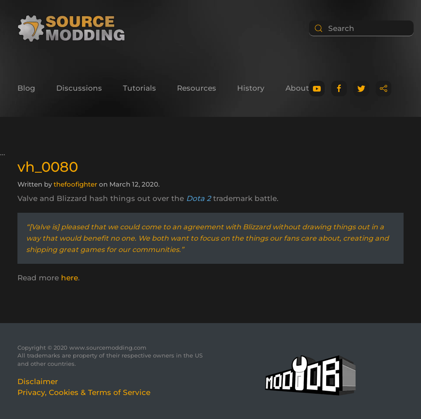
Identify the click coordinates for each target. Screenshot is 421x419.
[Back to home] (74, 28)
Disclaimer (37, 381)
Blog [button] (26, 88)
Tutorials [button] (139, 88)
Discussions (79, 88)
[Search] (361, 28)
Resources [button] (196, 88)
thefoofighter (75, 184)
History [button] (251, 88)
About (297, 88)
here (69, 277)
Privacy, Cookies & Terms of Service (83, 392)
